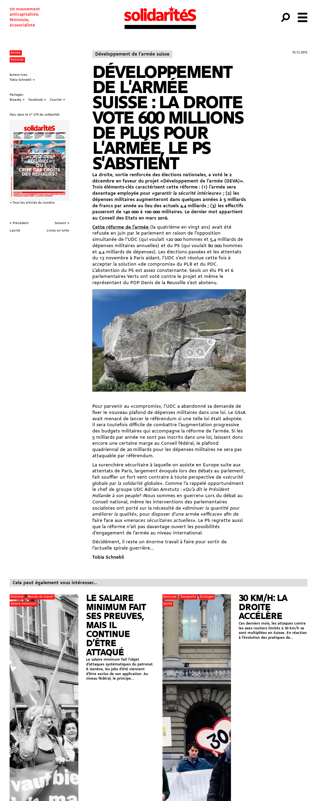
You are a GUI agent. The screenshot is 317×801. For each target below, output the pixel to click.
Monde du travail (40, 596)
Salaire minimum (23, 603)
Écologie (206, 596)
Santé (167, 603)
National (17, 59)
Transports (188, 596)
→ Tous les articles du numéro (32, 202)
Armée (15, 52)
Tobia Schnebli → (22, 79)
